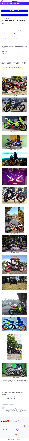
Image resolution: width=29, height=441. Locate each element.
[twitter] (5, 404)
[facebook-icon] (1, 429)
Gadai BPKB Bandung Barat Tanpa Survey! (24, 427)
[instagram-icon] (3, 429)
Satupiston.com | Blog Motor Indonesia (16, 439)
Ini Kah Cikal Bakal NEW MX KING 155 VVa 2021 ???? (13, 67)
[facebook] (4, 404)
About (23, 420)
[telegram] (8, 404)
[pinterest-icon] (8, 429)
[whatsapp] (7, 404)
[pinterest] (10, 404)
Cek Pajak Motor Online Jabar (14, 10)
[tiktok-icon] (9, 429)
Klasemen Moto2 (18, 429)
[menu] (2, 1)
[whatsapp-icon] (6, 429)
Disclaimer (24, 424)
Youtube (3, 399)
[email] (12, 404)
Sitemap (23, 425)
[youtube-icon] (4, 429)
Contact (23, 421)
